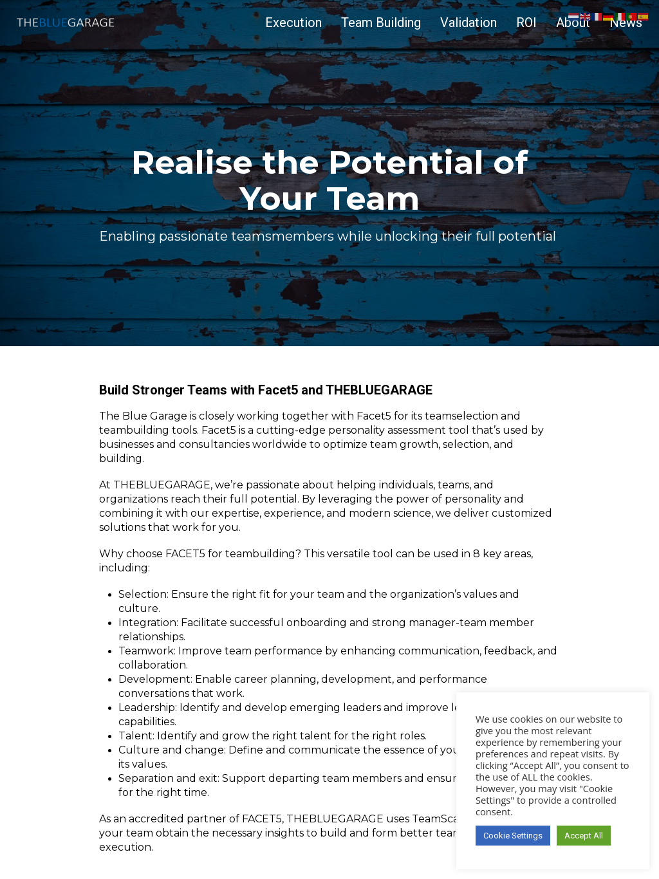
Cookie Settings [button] (513, 835)
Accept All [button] (583, 835)
